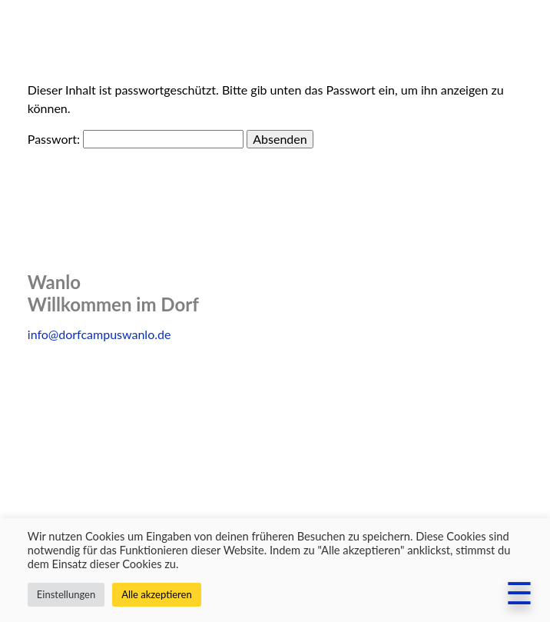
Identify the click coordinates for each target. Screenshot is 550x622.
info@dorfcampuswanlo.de (99, 334)
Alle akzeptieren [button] (156, 594)
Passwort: (136, 138)
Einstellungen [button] (66, 594)
